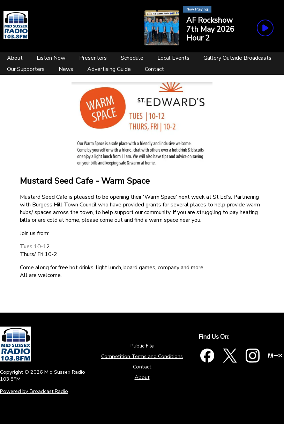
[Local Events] (173, 58)
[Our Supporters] (26, 69)
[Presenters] (93, 58)
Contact (142, 366)
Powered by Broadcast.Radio (34, 391)
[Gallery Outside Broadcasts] (237, 58)
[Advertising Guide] (109, 69)
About (142, 377)
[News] (66, 69)
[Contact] (154, 69)
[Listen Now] (51, 58)
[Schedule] (132, 58)
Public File (142, 345)
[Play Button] (265, 28)
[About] (15, 58)
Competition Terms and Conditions (142, 356)
